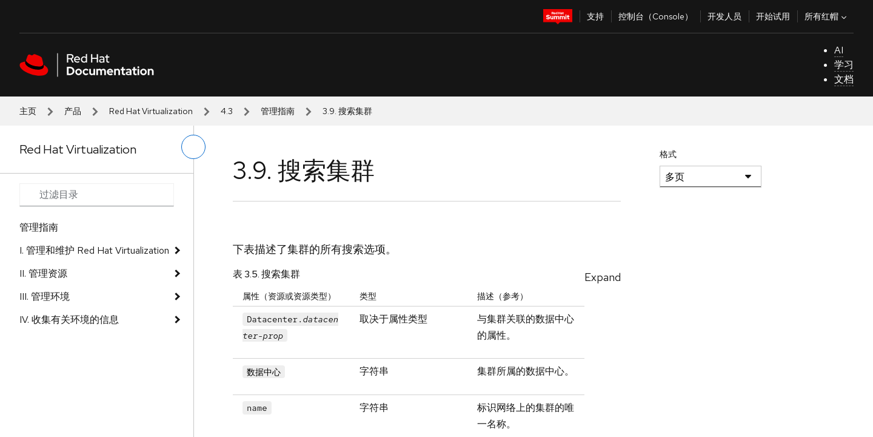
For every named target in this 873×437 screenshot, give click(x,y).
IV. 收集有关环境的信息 (69, 319)
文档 (844, 79)
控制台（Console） (655, 16)
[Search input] (96, 194)
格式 (668, 154)
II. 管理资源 (43, 273)
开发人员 (724, 16)
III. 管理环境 (44, 296)
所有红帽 (826, 16)
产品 (72, 111)
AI (838, 50)
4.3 (227, 111)
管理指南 (278, 111)
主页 (27, 111)
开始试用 (773, 16)
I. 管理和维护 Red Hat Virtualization (94, 250)
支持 (595, 16)
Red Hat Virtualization (151, 111)
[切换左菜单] (193, 147)
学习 (844, 64)
